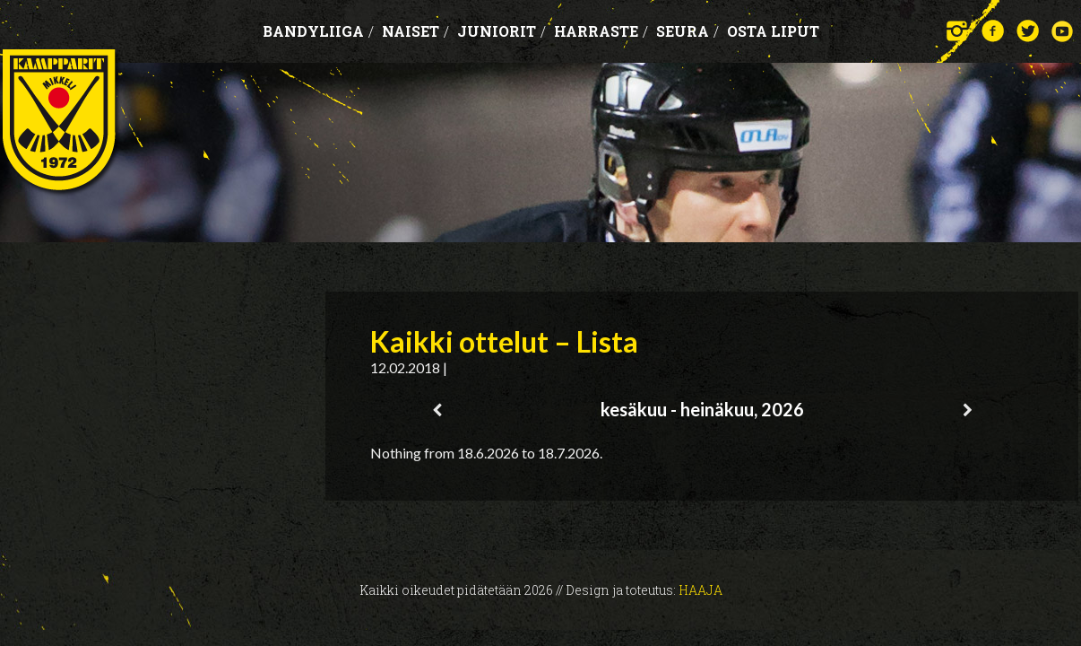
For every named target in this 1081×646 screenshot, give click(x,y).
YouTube (1062, 31)
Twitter (1027, 31)
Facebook (993, 31)
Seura (687, 31)
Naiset (415, 31)
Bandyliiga (318, 31)
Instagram (958, 31)
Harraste (601, 31)
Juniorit (501, 31)
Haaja (700, 589)
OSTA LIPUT (773, 31)
